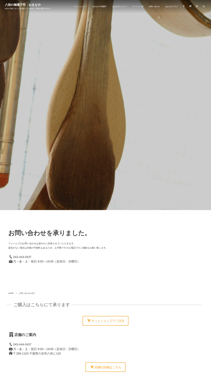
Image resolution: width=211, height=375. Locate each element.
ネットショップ (80, 7)
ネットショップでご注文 (108, 321)
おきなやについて (119, 7)
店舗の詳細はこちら (107, 367)
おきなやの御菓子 (99, 7)
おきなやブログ (171, 7)
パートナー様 (137, 7)
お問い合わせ (154, 7)
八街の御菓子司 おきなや (23, 4)
